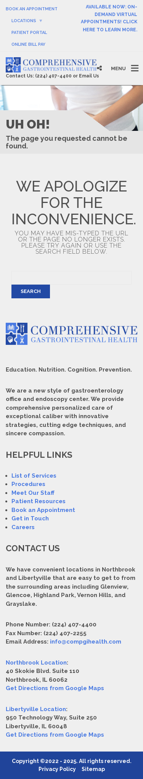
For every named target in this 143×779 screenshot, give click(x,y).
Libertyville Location (36, 709)
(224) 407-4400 (53, 76)
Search (31, 291)
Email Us (89, 76)
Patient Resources (38, 501)
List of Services (33, 475)
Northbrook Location (36, 662)
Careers (23, 527)
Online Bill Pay (28, 44)
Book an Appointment (43, 510)
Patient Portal (29, 32)
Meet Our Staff (33, 492)
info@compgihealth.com (85, 641)
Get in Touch (30, 518)
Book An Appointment (32, 8)
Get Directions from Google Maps (55, 688)
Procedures (28, 484)
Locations (23, 20)
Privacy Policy (57, 769)
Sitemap (93, 769)
